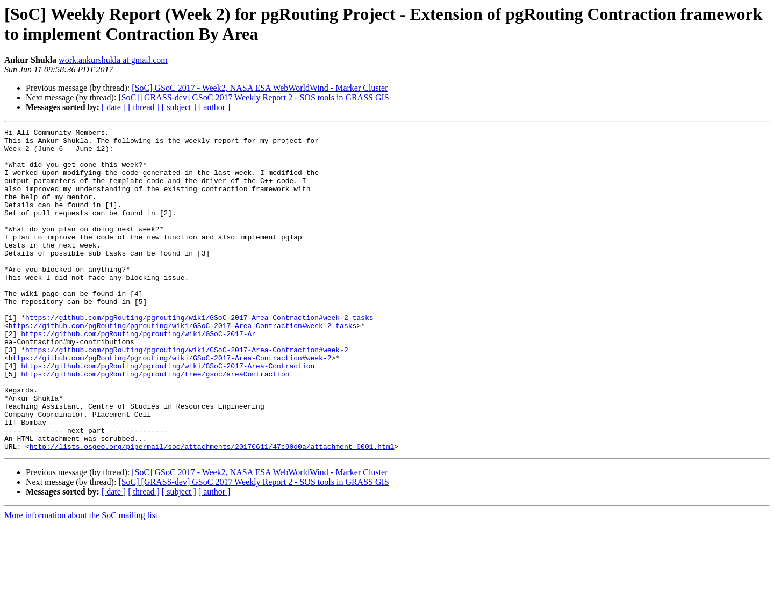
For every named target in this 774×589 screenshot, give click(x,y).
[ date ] (114, 107)
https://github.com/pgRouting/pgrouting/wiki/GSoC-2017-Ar (138, 375)
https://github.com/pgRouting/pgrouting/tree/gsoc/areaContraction (155, 423)
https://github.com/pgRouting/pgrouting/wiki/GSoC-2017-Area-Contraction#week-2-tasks (199, 356)
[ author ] (214, 107)
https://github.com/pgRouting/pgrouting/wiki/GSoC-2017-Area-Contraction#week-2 (186, 394)
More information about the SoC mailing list (80, 579)
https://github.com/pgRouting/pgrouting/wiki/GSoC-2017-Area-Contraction (167, 414)
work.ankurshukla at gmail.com (113, 59)
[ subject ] (179, 107)
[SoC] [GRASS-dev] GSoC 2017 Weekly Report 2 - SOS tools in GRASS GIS (253, 97)
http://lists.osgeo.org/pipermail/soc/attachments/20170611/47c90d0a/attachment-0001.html (212, 510)
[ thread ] (144, 107)
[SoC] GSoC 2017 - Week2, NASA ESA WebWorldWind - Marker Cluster (260, 87)
